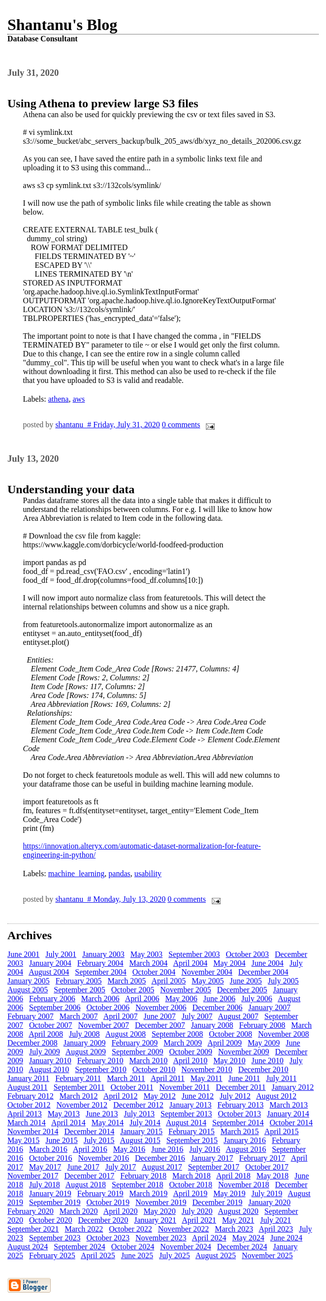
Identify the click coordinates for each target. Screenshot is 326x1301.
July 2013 (139, 1114)
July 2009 (44, 1051)
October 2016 (50, 1158)
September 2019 (54, 1202)
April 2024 (209, 1238)
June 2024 (286, 1238)
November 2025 (267, 1255)
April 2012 (120, 1096)
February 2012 (30, 1096)
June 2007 (159, 1016)
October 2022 (130, 1229)
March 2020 (79, 1211)
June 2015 (61, 1140)
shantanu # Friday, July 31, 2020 (107, 424)
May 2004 (229, 963)
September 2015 (192, 1140)
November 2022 (183, 1229)
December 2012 (138, 1105)
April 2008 (46, 1034)
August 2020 (238, 1211)
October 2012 (29, 1105)
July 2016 (204, 1149)
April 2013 (24, 1114)
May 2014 (108, 1122)
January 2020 (269, 1202)
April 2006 (142, 998)
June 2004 (268, 963)
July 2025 (174, 1255)
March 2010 (149, 1060)
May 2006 (181, 998)
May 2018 (273, 1176)
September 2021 (33, 1229)
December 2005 (242, 989)
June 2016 (167, 1149)
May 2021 (238, 1220)
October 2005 (133, 989)
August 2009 (85, 1051)
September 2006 (54, 1007)
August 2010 (49, 1069)
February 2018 (143, 1176)
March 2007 (79, 1016)
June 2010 (268, 1060)
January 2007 (269, 1007)
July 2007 (197, 1016)
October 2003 (247, 954)
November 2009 (243, 1051)
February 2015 (191, 1131)
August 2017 (161, 1167)
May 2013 (64, 1114)
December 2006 (217, 1007)
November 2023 (161, 1238)
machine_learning (76, 873)
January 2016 (245, 1140)
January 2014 (288, 1114)
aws (78, 399)
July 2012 (235, 1096)
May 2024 (248, 1238)
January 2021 (155, 1220)
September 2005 (79, 989)
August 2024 (27, 1246)
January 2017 (212, 1158)
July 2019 (267, 1193)
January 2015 (141, 1131)
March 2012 (79, 1096)
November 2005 (185, 989)
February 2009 (135, 1043)
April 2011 (168, 1078)
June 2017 (83, 1167)
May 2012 (159, 1096)
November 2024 (185, 1246)
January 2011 (28, 1078)
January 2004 (50, 963)
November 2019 (161, 1202)
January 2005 (28, 981)
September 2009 (137, 1051)
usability (148, 873)
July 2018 (44, 1184)
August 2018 (85, 1184)
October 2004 (154, 972)
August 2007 (238, 1016)
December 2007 (160, 1025)
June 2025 (137, 1255)
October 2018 (190, 1184)
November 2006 (161, 1007)
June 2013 (102, 1114)
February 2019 (100, 1193)
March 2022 (84, 1229)
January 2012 (292, 1087)
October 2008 (230, 1034)
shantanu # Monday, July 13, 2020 (110, 899)
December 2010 (263, 1069)
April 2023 (276, 1229)
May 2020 (159, 1211)
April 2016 (90, 1149)
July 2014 (145, 1122)
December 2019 (217, 1202)
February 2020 (30, 1211)
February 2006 (52, 998)
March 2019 (149, 1193)
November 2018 (243, 1184)
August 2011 (27, 1087)
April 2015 (281, 1131)
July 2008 (84, 1034)
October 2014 (291, 1122)
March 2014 (26, 1122)
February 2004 (100, 963)
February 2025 (52, 1255)
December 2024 (242, 1246)
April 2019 (190, 1193)
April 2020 (120, 1211)
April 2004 (190, 963)
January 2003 (103, 954)
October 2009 (190, 1051)
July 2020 (197, 1211)
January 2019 (50, 1193)
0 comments (181, 424)
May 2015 (23, 1140)
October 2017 (267, 1167)
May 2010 (229, 1060)
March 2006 (100, 998)
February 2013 (241, 1105)
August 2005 (27, 989)
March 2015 (240, 1131)
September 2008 (177, 1034)
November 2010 (206, 1069)
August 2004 (49, 972)
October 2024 (133, 1246)
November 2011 (184, 1087)
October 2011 (131, 1087)
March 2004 (149, 963)
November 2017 (33, 1176)
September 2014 (237, 1122)
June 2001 (23, 954)
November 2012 (82, 1105)
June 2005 (246, 981)
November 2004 (206, 972)
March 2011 (126, 1078)
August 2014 (186, 1122)
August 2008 (125, 1034)
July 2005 (283, 981)
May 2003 (146, 954)
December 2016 (160, 1158)
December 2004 (263, 972)
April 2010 (190, 1060)
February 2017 (262, 1158)
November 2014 (33, 1131)
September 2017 (213, 1167)
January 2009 (85, 1043)
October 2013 (239, 1114)
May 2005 (208, 981)
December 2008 (32, 1043)
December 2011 (240, 1087)
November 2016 (104, 1158)
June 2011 (244, 1078)
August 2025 (216, 1255)
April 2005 (168, 981)
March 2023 (234, 1229)
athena (58, 399)
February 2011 (78, 1078)
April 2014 (68, 1122)
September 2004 (100, 972)
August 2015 (140, 1140)
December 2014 (90, 1131)
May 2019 (229, 1193)
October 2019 (108, 1202)
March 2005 (127, 981)
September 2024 (79, 1246)
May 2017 (45, 1167)
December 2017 (90, 1176)
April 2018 (233, 1176)
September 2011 (79, 1087)
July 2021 (275, 1220)
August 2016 (246, 1149)
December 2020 (103, 1220)
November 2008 (283, 1034)
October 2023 (108, 1238)
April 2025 (98, 1255)
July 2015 (99, 1140)
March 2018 (191, 1176)
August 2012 (276, 1096)
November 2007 (104, 1025)
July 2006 (256, 998)
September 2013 (186, 1114)
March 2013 (288, 1105)
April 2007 (120, 1016)
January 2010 (50, 1060)
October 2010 (154, 1069)
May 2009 (264, 1043)
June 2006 (219, 998)
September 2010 (100, 1069)
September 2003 (194, 954)
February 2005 (79, 981)
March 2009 (182, 1043)
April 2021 (199, 1220)
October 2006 (108, 1007)
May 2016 (129, 1149)
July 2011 (281, 1078)
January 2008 (212, 1025)
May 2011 (207, 1078)
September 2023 (54, 1238)
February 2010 (100, 1060)
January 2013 (190, 1105)
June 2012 (198, 1096)
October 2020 (50, 1220)
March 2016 (48, 1149)
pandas (119, 873)
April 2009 (224, 1043)
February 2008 (262, 1025)
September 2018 (137, 1184)
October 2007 (50, 1025)
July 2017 (120, 1167)
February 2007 (30, 1016)
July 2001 (60, 954)
